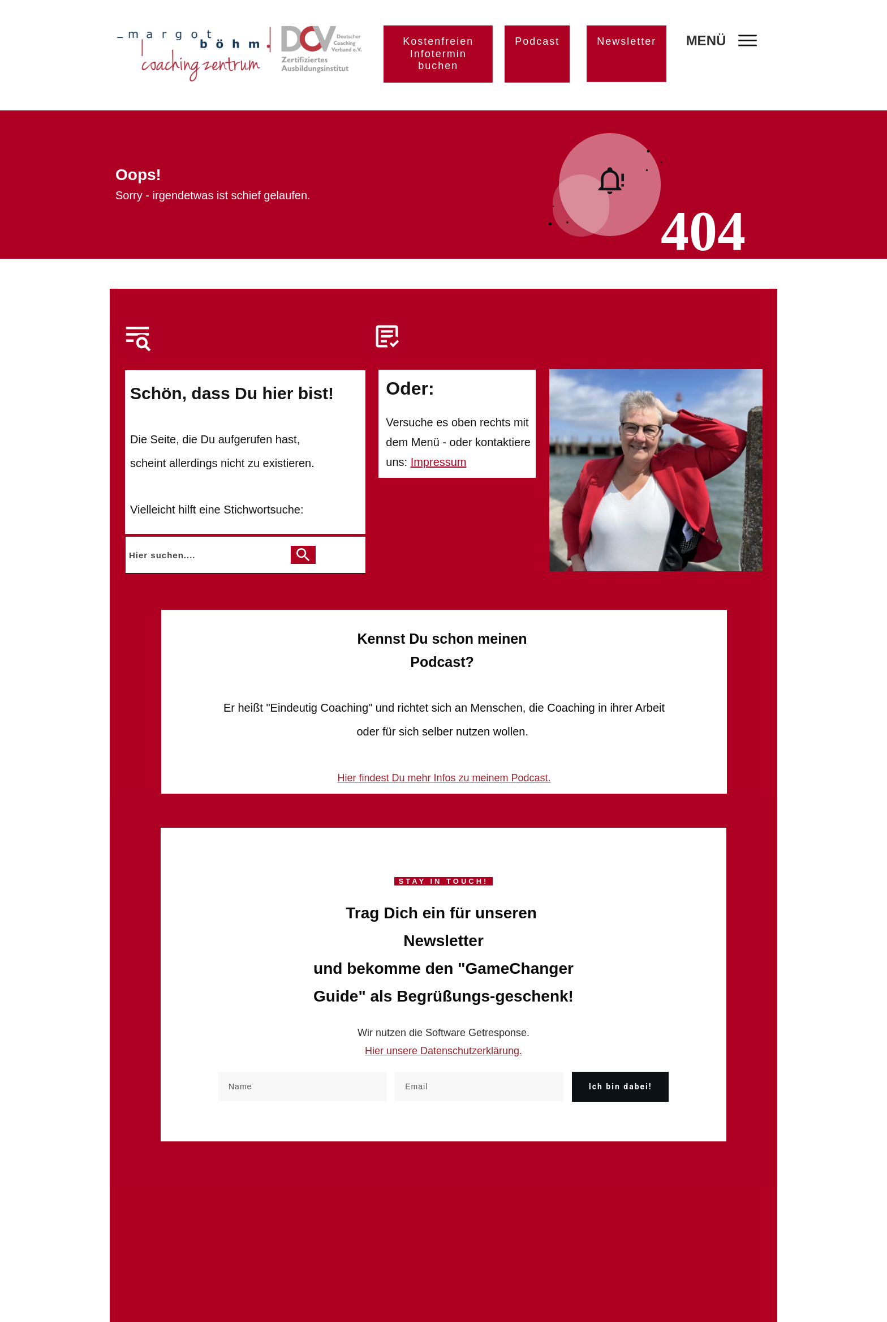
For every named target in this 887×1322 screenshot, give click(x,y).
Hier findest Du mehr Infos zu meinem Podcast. (443, 778)
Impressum (439, 462)
